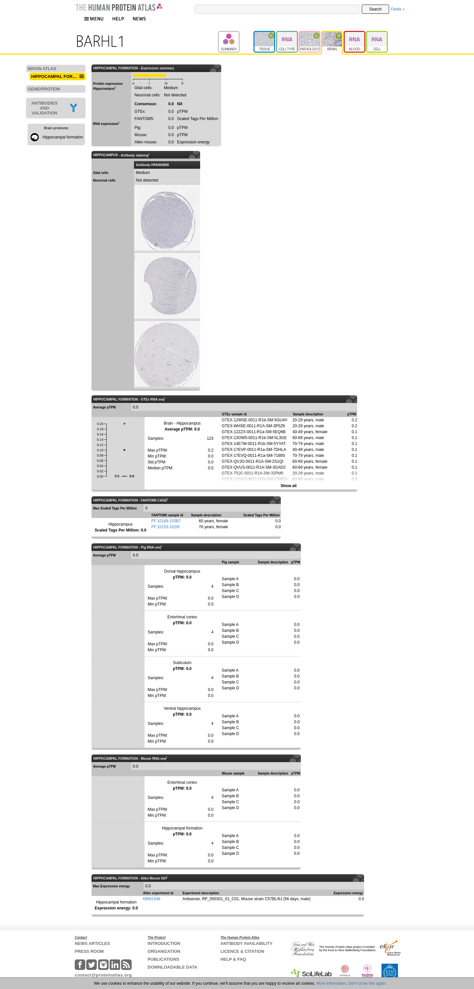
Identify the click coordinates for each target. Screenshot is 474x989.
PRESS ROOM (89, 951)
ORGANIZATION (163, 951)
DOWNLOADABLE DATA (172, 967)
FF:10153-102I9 (165, 527)
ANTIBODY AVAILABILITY (247, 943)
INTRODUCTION (163, 943)
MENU (94, 18)
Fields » (398, 9)
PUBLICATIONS (163, 959)
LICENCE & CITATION (242, 951)
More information (331, 983)
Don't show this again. (367, 983)
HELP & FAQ (233, 959)
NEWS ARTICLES (92, 943)
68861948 (151, 899)
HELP (118, 18)
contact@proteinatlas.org (103, 975)
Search (375, 9)
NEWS (139, 18)
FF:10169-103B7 (166, 521)
